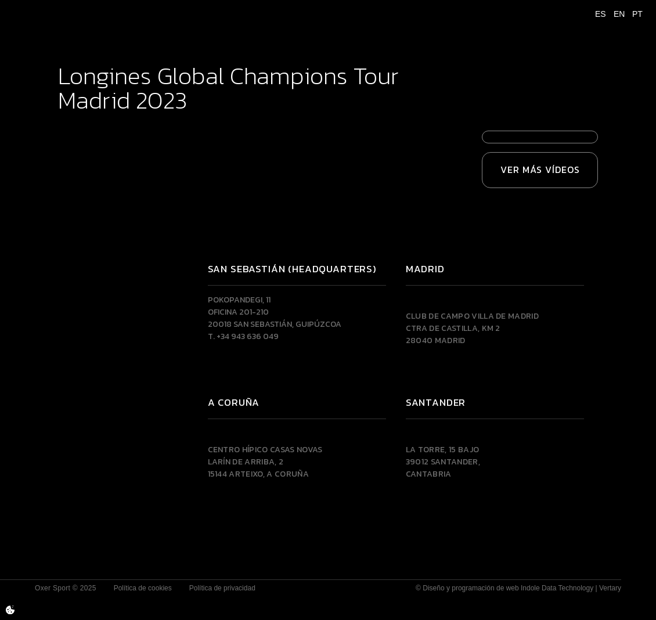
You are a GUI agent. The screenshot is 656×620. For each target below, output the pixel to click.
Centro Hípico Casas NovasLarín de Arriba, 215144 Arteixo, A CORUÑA (265, 462)
